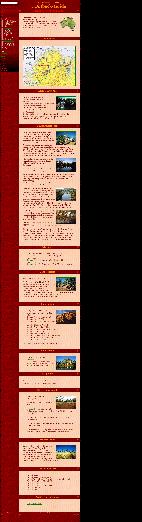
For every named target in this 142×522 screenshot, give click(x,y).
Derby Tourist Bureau (34, 504)
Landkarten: (47, 350)
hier (55, 296)
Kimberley (30, 359)
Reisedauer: (48, 247)
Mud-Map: (49, 38)
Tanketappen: (48, 304)
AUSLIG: (30, 365)
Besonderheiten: (47, 439)
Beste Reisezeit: (47, 271)
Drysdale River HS (33, 260)
